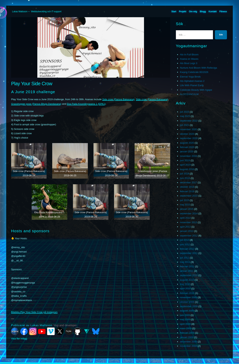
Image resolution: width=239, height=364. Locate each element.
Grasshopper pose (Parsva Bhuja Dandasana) (36, 103)
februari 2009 (187, 332)
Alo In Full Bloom (189, 54)
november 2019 (188, 156)
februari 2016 (187, 191)
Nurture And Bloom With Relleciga (198, 67)
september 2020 (189, 138)
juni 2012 (185, 244)
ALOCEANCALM (189, 94)
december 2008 (188, 341)
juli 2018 (184, 173)
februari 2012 (187, 248)
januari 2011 (187, 271)
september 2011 (189, 253)
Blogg (203, 11)
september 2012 (189, 235)
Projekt (182, 11)
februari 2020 (187, 147)
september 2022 (189, 120)
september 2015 (189, 195)
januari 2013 (187, 231)
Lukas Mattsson (19, 11)
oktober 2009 (187, 301)
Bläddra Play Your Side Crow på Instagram (34, 312)
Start (173, 11)
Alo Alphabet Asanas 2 (192, 81)
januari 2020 (187, 151)
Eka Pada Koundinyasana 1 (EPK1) (86, 103)
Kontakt (213, 11)
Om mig (193, 11)
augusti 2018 (187, 169)
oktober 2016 (187, 186)
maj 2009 (185, 319)
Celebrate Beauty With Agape (196, 89)
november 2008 (188, 346)
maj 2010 (185, 284)
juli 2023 (184, 111)
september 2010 (189, 275)
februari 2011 (187, 266)
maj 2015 (185, 204)
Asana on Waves (189, 58)
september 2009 (189, 306)
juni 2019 (185, 160)
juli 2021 (184, 125)
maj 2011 (185, 262)
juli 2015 (184, 200)
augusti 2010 (187, 279)
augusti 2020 (187, 142)
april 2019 (185, 164)
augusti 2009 (187, 310)
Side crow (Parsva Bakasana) (118, 99)
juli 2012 (184, 240)
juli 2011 (184, 257)
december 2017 (188, 182)
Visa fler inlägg (19, 338)
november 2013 (188, 222)
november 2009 (188, 297)
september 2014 (189, 213)
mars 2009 (186, 328)
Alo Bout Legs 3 (188, 63)
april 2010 (185, 288)
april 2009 (185, 324)
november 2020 (188, 129)
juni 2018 (185, 178)
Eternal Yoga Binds (190, 76)
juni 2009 (185, 315)
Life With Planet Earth (192, 85)
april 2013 (185, 226)
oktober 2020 (187, 133)
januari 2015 (187, 209)
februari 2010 (187, 293)
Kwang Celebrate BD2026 (194, 72)
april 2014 (185, 217)
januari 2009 (187, 337)
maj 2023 (185, 116)
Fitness (223, 11)
